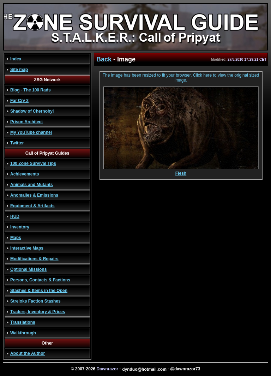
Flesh (181, 171)
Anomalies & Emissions (34, 195)
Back (104, 59)
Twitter (17, 143)
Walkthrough (23, 332)
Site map (19, 69)
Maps (15, 237)
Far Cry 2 (19, 100)
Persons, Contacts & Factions (40, 279)
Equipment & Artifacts (32, 205)
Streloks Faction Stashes (35, 301)
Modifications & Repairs (34, 258)
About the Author (27, 353)
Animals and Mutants (31, 184)
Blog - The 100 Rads (30, 90)
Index (15, 58)
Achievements (24, 174)
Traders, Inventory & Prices (37, 311)
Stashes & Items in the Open (38, 290)
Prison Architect (26, 121)
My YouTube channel (31, 132)
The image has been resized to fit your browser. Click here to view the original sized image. (181, 78)
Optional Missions (28, 269)
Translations (22, 322)
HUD (14, 216)
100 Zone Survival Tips (33, 163)
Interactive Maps (26, 248)
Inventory (19, 227)
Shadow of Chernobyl (32, 111)
